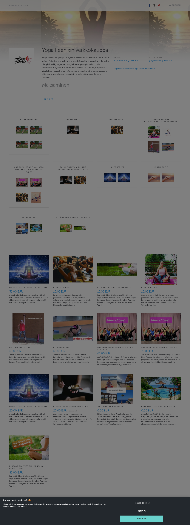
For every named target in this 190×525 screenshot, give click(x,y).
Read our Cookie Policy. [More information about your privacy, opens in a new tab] (18, 510)
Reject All (141, 515)
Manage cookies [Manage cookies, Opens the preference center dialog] (142, 507)
